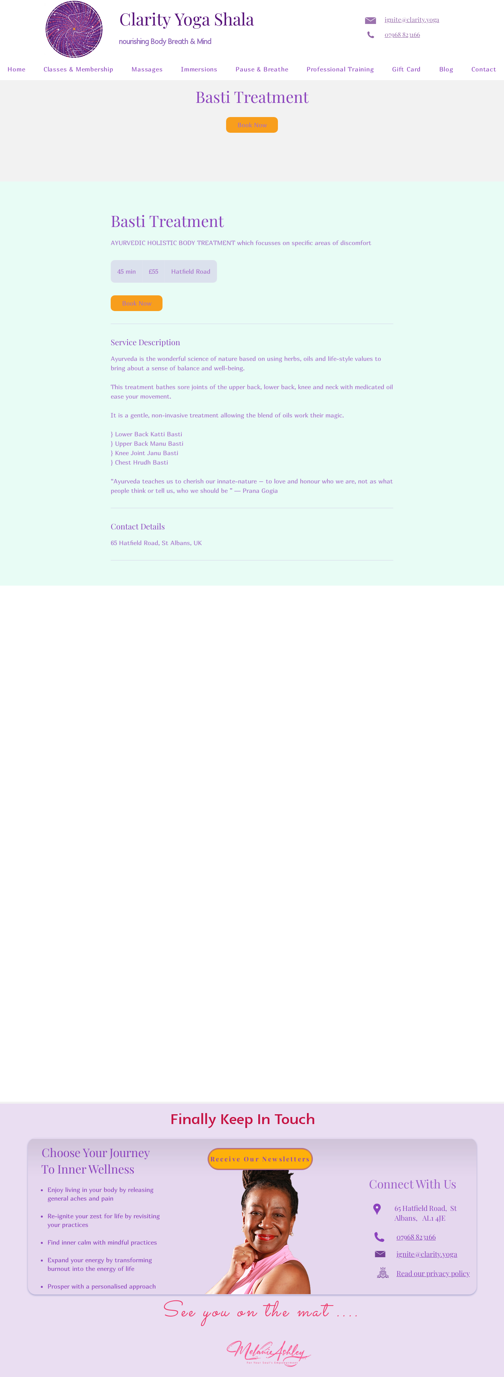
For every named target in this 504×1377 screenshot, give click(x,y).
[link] (252, 125)
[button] (78, 69)
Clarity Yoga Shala (186, 18)
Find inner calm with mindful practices (102, 1242)
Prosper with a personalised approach (101, 1286)
